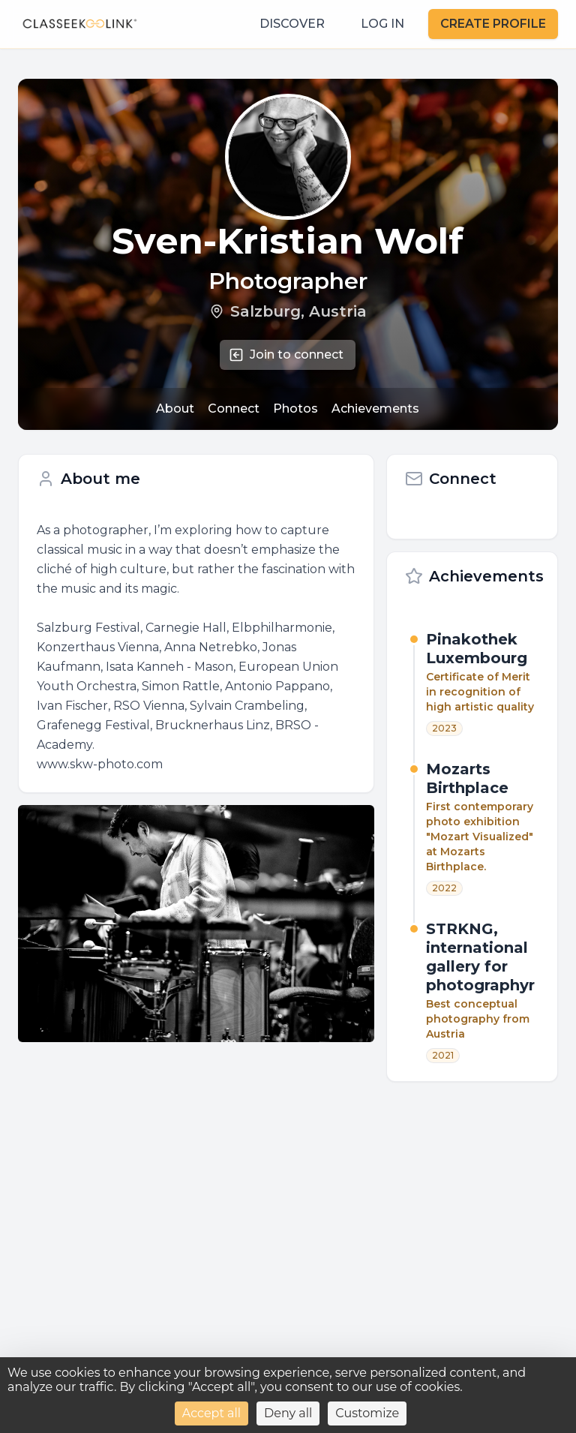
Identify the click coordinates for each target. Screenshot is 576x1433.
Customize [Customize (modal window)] (367, 1413)
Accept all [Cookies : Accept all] (211, 1413)
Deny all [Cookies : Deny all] (288, 1413)
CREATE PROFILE (493, 24)
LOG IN (382, 24)
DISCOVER (292, 24)
